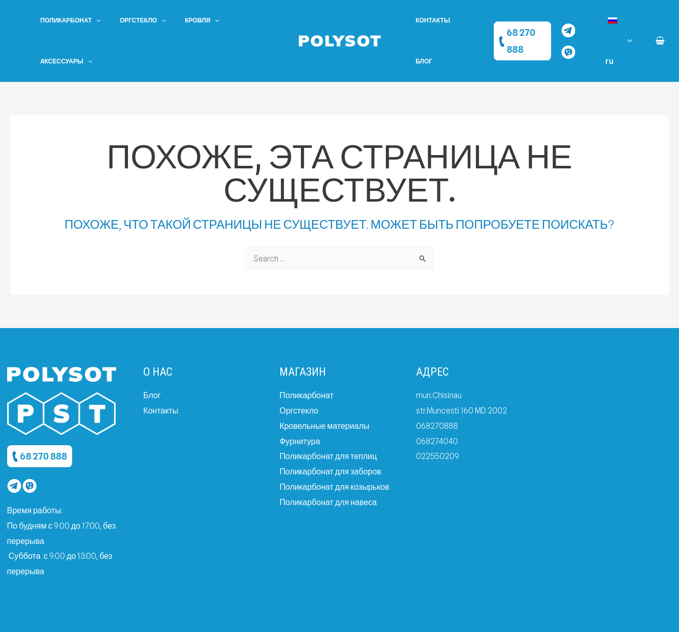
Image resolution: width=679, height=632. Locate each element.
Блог (467, 20)
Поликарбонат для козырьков (334, 445)
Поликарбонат (67, 20)
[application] (93, 20)
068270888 (437, 384)
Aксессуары (240, 20)
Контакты (429, 20)
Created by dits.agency (506, 614)
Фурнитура (299, 400)
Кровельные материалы (324, 384)
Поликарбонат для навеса (328, 461)
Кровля (185, 20)
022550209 (437, 415)
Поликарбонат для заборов (330, 430)
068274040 (437, 400)
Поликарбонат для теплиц (328, 415)
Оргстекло (132, 20)
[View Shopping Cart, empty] (660, 20)
